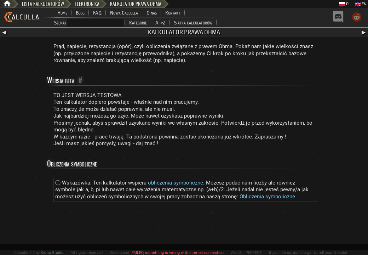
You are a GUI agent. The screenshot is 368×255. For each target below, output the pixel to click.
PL (345, 4)
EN (361, 4)
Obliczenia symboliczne (267, 196)
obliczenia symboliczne (175, 183)
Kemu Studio (52, 252)
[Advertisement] (184, 224)
